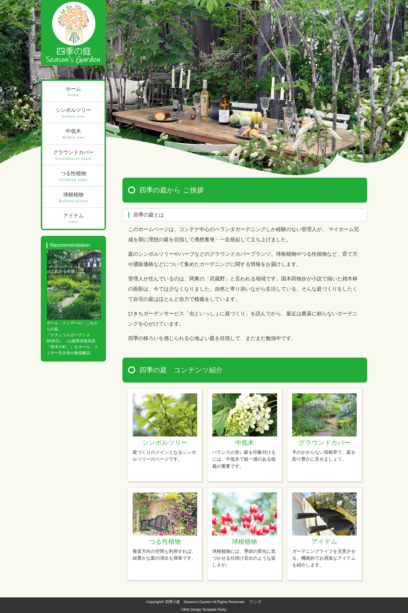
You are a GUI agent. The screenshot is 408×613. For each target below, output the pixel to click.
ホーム (73, 92)
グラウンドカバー (73, 155)
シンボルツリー (73, 113)
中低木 (73, 134)
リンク (255, 601)
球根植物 (73, 197)
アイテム (73, 218)
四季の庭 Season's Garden (188, 602)
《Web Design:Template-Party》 (204, 610)
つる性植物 (73, 176)
